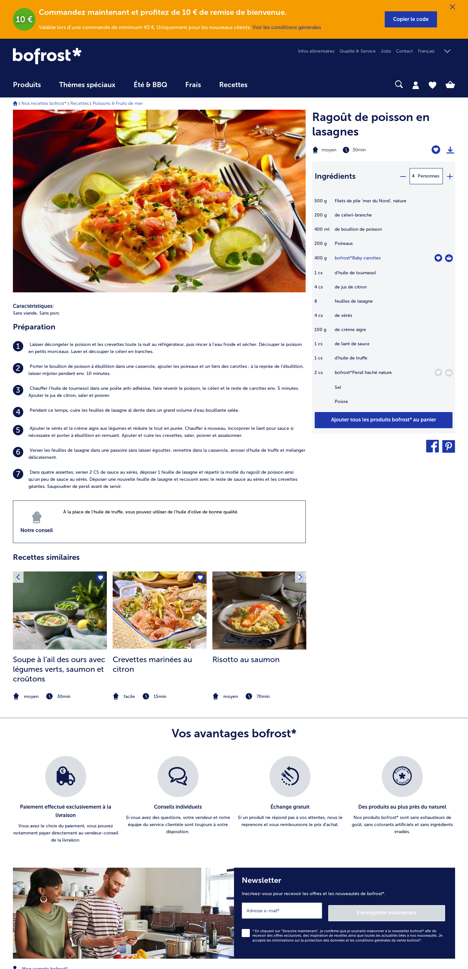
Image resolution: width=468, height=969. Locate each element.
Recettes (79, 103)
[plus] (450, 176)
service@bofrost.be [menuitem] (37, 811)
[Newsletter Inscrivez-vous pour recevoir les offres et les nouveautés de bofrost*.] (344, 735)
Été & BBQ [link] (150, 84)
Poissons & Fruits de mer (118, 103)
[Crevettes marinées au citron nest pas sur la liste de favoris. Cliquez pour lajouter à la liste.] (199, 402)
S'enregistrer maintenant (407, 734)
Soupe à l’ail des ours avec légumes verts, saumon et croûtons (59, 493)
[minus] (403, 176)
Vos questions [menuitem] (144, 856)
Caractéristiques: (33, 130)
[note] (60, 521)
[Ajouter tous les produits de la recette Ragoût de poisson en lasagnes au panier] (384, 420)
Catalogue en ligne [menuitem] (149, 814)
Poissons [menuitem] (373, 835)
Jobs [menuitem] (386, 51)
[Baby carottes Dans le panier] (449, 258)
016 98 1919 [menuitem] (30, 821)
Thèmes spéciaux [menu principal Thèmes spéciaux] (87, 84)
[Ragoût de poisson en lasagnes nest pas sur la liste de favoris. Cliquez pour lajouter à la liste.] (436, 150)
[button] (411, 19)
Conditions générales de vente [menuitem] (278, 814)
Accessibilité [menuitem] (260, 890)
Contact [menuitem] (404, 51)
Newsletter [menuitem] (141, 835)
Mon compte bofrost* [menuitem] (40, 790)
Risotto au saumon (246, 483)
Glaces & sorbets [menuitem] (382, 804)
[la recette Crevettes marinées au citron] (159, 434)
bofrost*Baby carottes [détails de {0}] (358, 258)
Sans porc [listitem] (49, 137)
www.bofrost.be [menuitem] (34, 801)
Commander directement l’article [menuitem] (164, 825)
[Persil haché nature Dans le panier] (449, 373)
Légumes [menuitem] (373, 825)
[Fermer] (452, 7)
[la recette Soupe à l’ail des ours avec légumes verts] (60, 434)
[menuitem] (27, 87)
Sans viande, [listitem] (25, 137)
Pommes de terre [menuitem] (382, 814)
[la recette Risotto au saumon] (259, 434)
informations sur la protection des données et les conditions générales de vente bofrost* (346, 762)
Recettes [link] (233, 84)
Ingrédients (335, 176)
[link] (79, 56)
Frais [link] (193, 84)
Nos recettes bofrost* (43, 103)
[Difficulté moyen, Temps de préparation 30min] (359, 150)
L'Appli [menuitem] (253, 870)
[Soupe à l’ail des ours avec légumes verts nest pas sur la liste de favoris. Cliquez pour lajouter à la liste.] (100, 402)
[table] (383, 304)
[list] (234, 624)
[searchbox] (270, 84)
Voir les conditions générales (286, 27)
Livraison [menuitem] (139, 845)
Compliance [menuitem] (259, 880)
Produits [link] (27, 84)
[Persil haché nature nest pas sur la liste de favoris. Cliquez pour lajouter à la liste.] (438, 372)
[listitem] (159, 172)
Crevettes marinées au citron (152, 488)
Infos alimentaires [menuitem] (316, 51)
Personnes (428, 176)
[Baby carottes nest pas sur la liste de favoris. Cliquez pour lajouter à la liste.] (438, 258)
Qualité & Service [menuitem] (358, 51)
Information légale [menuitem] (266, 825)
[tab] (416, 84)
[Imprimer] (450, 150)
